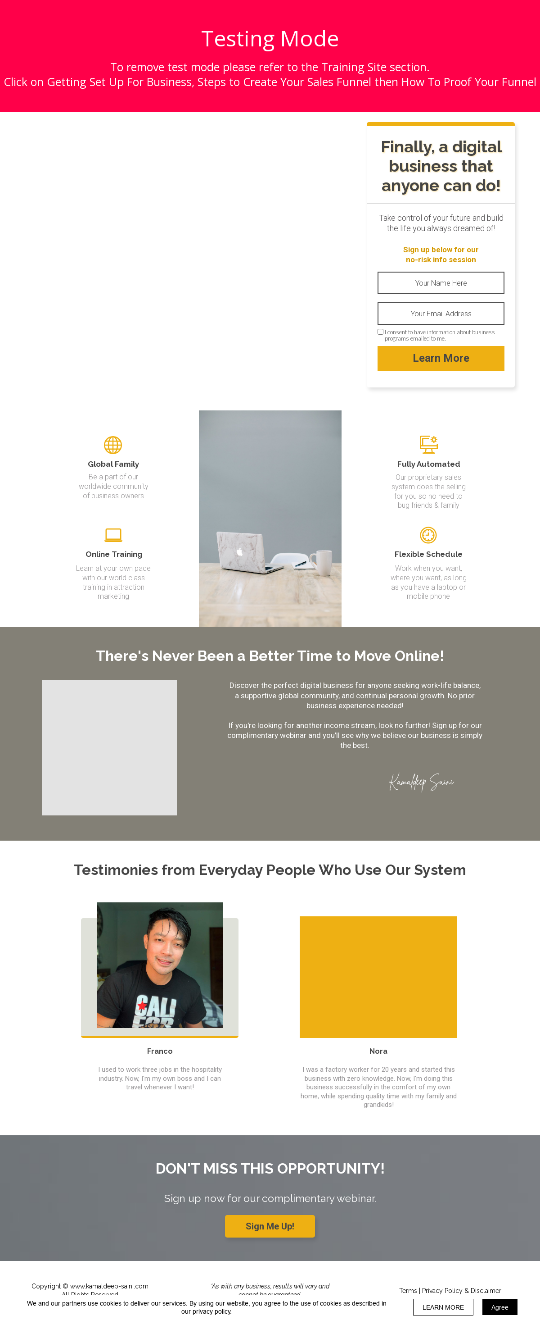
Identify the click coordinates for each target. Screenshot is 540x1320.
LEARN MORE (443, 1307)
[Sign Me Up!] (270, 1226)
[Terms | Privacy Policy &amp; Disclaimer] (450, 1290)
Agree (499, 1307)
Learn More (441, 358)
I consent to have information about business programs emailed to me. (440, 335)
